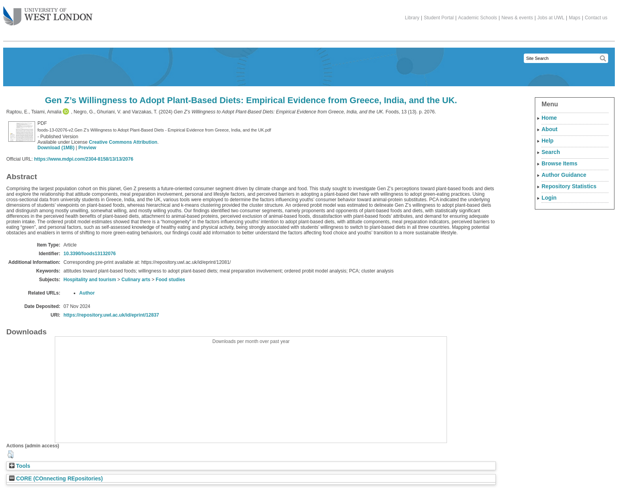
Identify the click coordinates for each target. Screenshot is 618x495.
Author (87, 293)
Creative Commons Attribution (123, 142)
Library (412, 17)
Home (549, 118)
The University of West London (47, 13)
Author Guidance (564, 175)
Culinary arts (135, 279)
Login (549, 198)
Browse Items (559, 163)
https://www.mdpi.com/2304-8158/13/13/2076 (83, 159)
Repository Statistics (569, 186)
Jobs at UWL (550, 17)
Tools (19, 466)
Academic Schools (477, 17)
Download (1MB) (55, 147)
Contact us (596, 17)
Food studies (170, 279)
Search (551, 152)
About (549, 129)
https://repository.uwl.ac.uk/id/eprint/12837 (111, 315)
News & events (517, 17)
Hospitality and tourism (89, 279)
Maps (574, 17)
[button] (10, 454)
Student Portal (439, 17)
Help (547, 140)
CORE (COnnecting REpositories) (56, 479)
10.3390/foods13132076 (89, 253)
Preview (87, 147)
